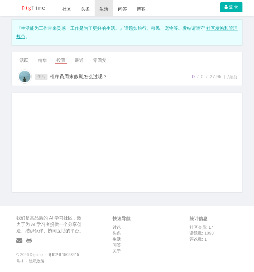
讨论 (117, 227)
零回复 (99, 60)
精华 (42, 60)
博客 (141, 9)
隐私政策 (36, 261)
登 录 (231, 6)
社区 (66, 9)
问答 (122, 9)
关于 (117, 251)
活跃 (24, 60)
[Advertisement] (127, 142)
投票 (60, 60)
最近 (79, 60)
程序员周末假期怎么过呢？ (78, 76)
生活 (103, 9)
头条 (85, 9)
